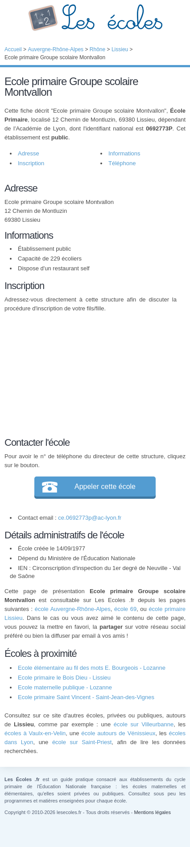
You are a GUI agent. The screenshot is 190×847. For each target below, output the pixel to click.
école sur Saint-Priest (82, 742)
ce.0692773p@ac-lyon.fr (89, 517)
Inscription (31, 163)
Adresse (28, 153)
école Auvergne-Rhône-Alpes (73, 609)
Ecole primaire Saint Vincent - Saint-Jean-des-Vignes (86, 697)
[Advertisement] (90, 373)
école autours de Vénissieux (118, 733)
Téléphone (122, 163)
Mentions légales (152, 812)
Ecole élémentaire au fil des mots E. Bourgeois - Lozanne (91, 667)
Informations (124, 153)
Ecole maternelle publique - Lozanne (65, 687)
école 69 (125, 609)
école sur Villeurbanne (143, 724)
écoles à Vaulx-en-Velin (35, 733)
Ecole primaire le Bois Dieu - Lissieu (64, 677)
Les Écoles (95, 17)
